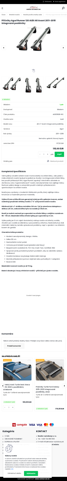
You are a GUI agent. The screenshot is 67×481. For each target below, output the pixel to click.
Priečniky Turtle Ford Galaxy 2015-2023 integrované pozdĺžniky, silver (47, 389)
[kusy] (43, 154)
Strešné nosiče (14, 15)
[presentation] (4, 48)
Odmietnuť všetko (14, 473)
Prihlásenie (48, 1)
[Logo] (33, 8)
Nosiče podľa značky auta (32, 15)
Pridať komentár (14, 346)
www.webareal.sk (42, 479)
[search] (63, 8)
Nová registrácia (60, 1)
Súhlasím (31, 473)
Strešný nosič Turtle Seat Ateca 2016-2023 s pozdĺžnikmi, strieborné (16, 387)
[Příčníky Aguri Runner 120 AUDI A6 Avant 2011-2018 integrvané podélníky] (33, 38)
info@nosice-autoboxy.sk (54, 442)
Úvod (3, 15)
